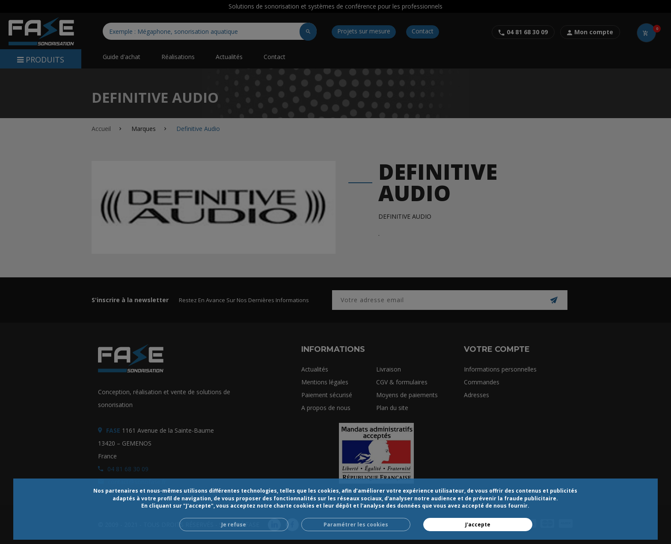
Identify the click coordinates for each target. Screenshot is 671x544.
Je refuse (233, 524)
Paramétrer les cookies (356, 524)
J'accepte (477, 524)
